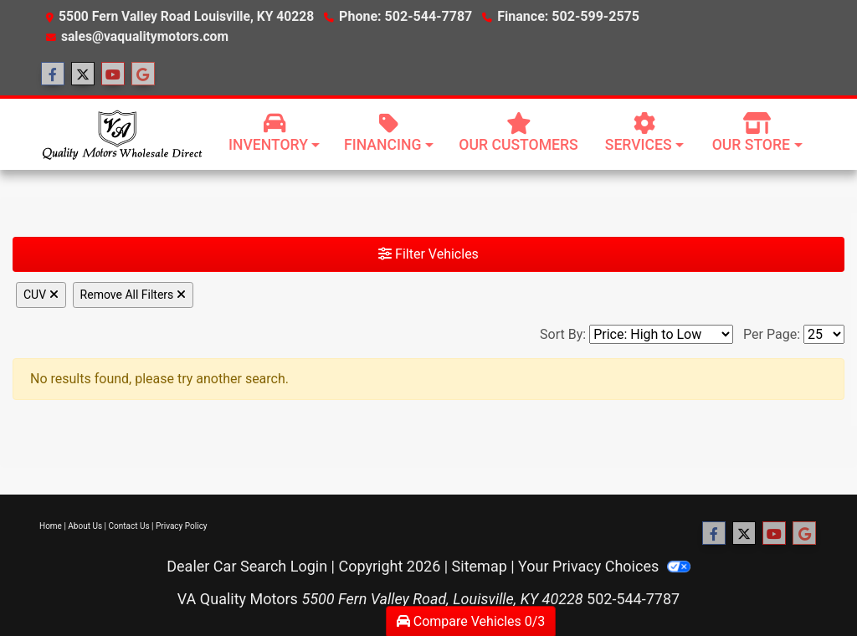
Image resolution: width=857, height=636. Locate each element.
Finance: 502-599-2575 (563, 16)
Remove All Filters (133, 294)
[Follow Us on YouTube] (113, 74)
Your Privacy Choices (604, 566)
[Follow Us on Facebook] (52, 74)
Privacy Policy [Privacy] (182, 526)
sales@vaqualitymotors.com (144, 36)
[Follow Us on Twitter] (83, 74)
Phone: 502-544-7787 (404, 16)
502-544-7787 (633, 599)
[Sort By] (661, 334)
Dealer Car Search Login (247, 566)
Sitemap (479, 566)
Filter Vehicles (428, 254)
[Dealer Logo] (121, 134)
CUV (41, 294)
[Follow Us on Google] (143, 74)
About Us (85, 526)
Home (50, 526)
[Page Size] (823, 334)
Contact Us (129, 526)
